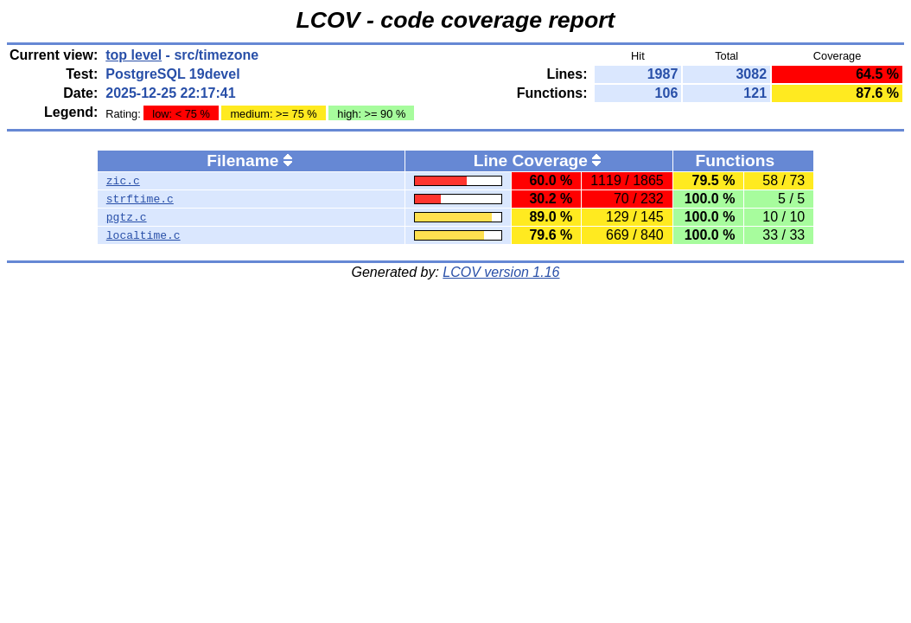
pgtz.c (126, 217)
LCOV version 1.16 (501, 272)
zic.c (123, 181)
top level (133, 55)
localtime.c (143, 235)
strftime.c (140, 199)
